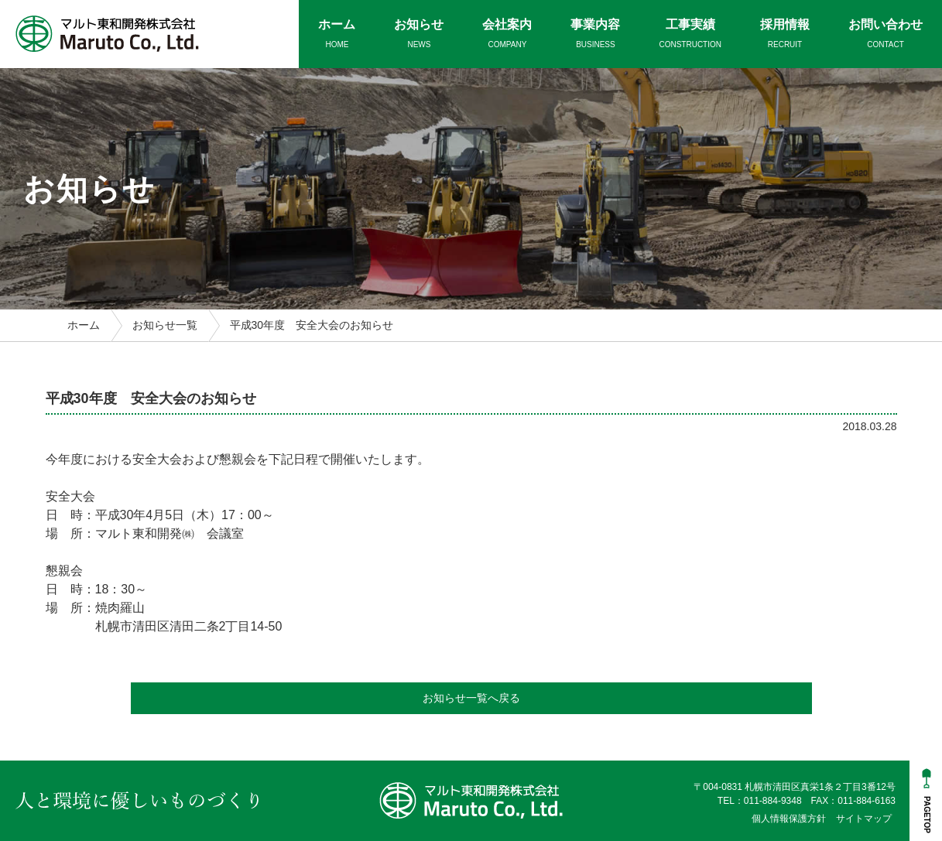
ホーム (83, 325)
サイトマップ (864, 818)
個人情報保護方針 (789, 818)
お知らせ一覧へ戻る (471, 698)
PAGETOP (927, 814)
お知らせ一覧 (164, 325)
